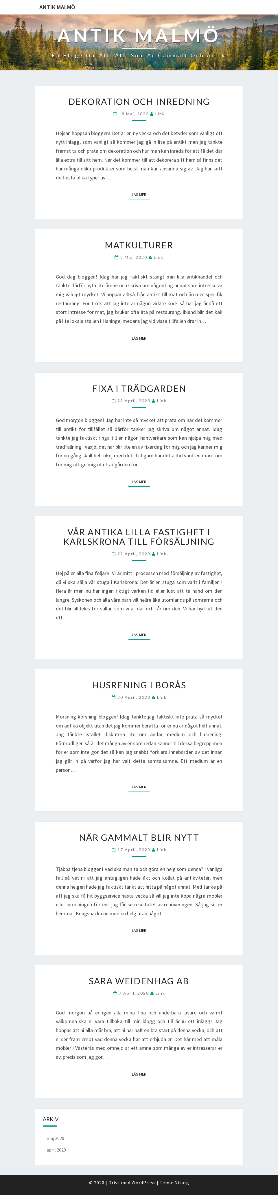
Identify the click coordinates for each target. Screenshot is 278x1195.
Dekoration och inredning (139, 101)
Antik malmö (57, 7)
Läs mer (141, 194)
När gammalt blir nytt (139, 837)
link (160, 113)
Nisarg (181, 1182)
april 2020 (56, 1150)
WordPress (144, 1182)
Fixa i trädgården (139, 388)
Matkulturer (139, 245)
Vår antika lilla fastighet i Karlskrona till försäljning (139, 537)
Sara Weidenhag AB (139, 981)
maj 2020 (55, 1138)
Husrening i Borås (139, 685)
